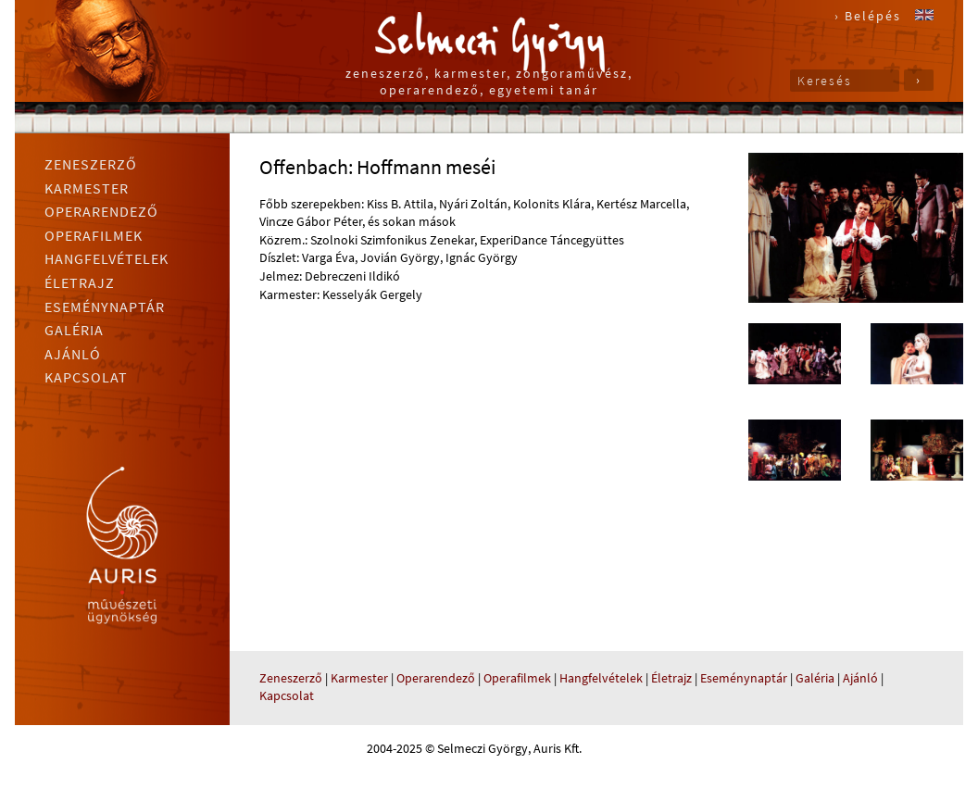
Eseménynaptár (104, 306)
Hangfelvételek (106, 258)
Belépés (873, 15)
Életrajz (79, 282)
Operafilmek (93, 235)
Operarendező (101, 211)
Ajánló (72, 353)
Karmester (86, 188)
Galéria (74, 329)
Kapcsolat (86, 377)
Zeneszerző (90, 164)
